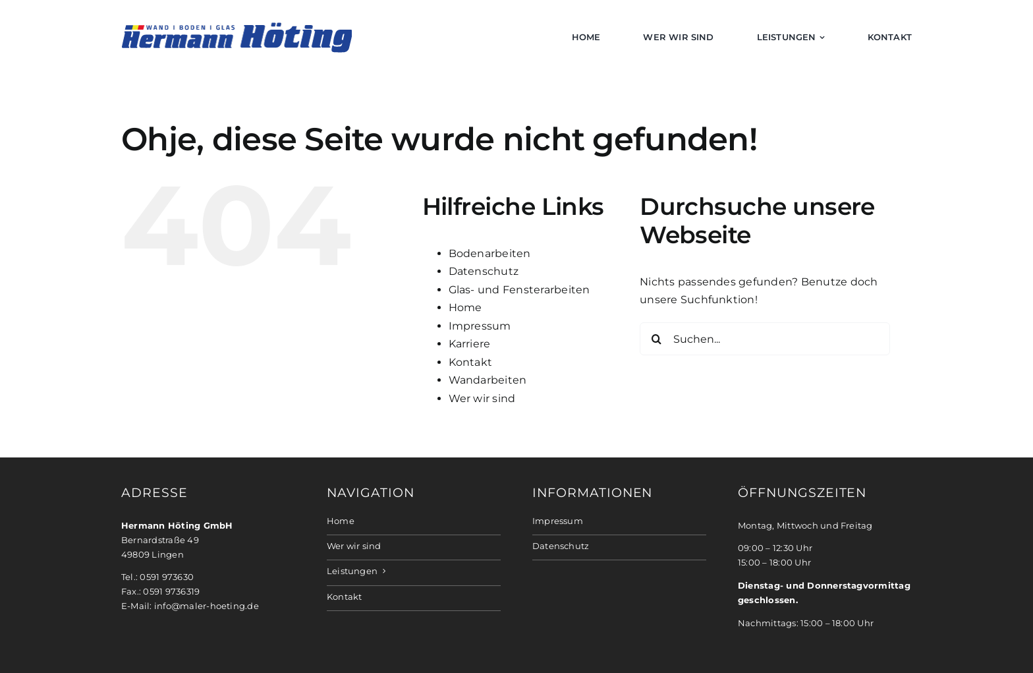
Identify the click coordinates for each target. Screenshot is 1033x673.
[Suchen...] (765, 338)
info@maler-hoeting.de (206, 606)
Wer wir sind (482, 398)
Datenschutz (484, 271)
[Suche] (656, 338)
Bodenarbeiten (490, 253)
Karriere (470, 343)
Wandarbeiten (488, 380)
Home (465, 307)
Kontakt (471, 362)
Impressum (480, 326)
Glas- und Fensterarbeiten (519, 289)
